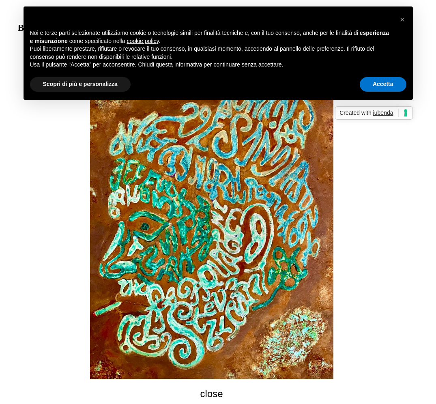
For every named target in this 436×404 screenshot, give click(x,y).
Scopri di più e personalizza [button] (80, 84)
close (211, 393)
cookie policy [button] (143, 41)
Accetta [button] (383, 84)
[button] (402, 19)
